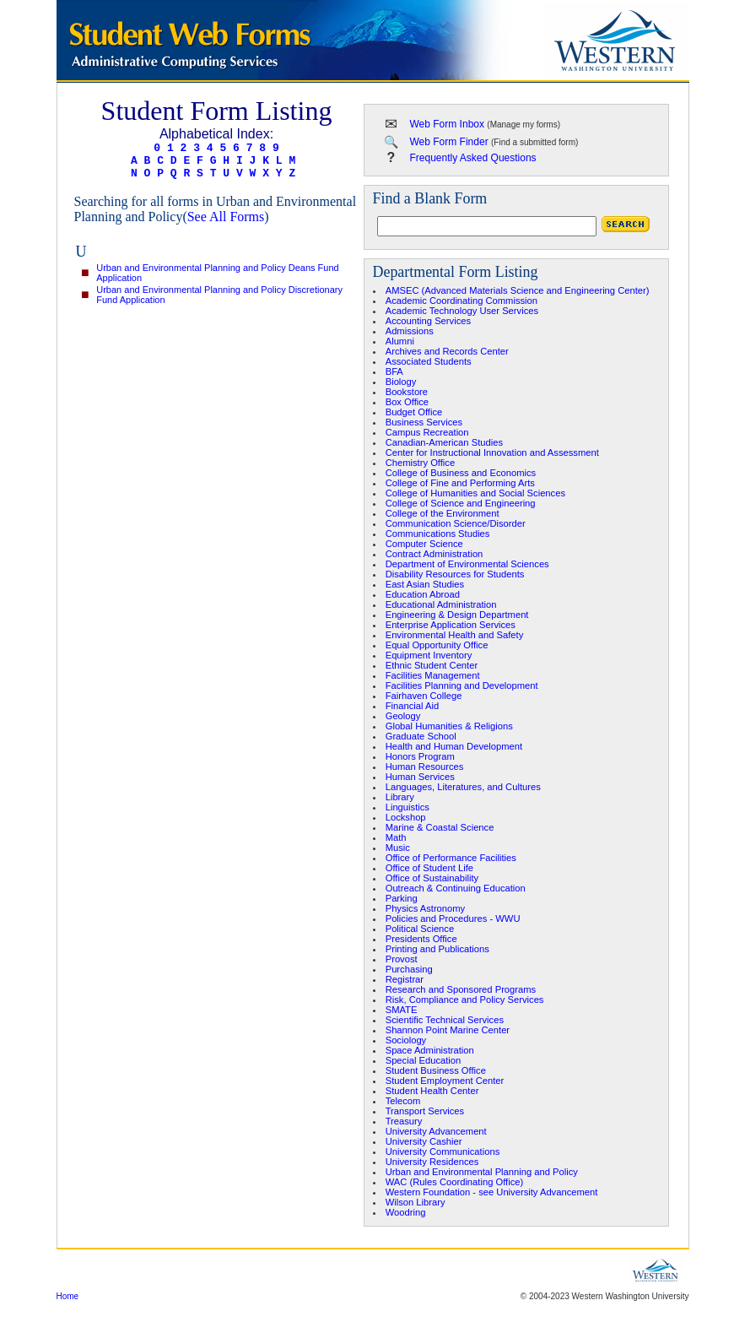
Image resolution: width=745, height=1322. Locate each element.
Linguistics (407, 807)
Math (396, 837)
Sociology (406, 1040)
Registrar (405, 979)
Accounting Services (428, 321)
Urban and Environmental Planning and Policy (482, 1172)
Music (398, 848)
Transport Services (425, 1111)
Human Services (420, 777)
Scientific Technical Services (445, 1020)
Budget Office (414, 412)
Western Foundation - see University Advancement (492, 1192)
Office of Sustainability (432, 878)
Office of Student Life (429, 868)
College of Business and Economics (461, 473)
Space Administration (430, 1050)
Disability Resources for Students (455, 574)
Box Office (407, 402)
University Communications (443, 1151)
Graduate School (421, 736)
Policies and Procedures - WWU (453, 918)
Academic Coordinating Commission (461, 300)
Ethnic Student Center (432, 665)
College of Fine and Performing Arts (460, 483)
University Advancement (436, 1131)
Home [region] (68, 1296)
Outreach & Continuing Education (456, 888)
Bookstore (407, 392)
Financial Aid (412, 706)
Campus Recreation (427, 432)
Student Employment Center (445, 1080)
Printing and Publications (437, 949)
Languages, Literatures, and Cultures (463, 787)
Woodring (406, 1212)
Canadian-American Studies (444, 442)
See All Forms (226, 216)
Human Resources (425, 766)
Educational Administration (441, 604)
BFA (394, 371)
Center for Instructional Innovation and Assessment (492, 452)
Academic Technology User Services (462, 311)
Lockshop (406, 817)
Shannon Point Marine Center (448, 1030)
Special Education (424, 1060)
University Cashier (424, 1141)
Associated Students (429, 361)
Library (400, 797)
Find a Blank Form (430, 198)
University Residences (432, 1162)
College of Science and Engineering (461, 503)
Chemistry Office (420, 463)
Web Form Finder (449, 142)
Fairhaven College (424, 696)
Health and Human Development (454, 746)
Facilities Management (433, 675)
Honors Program (420, 756)
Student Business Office (436, 1070)
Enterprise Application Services (451, 625)
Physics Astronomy (426, 908)
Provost (402, 959)
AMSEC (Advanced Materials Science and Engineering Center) (518, 290)
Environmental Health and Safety (455, 635)
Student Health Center (432, 1091)
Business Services (424, 422)
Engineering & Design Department (457, 615)
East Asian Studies (425, 584)
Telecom (403, 1101)
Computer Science (424, 544)
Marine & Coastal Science (440, 827)
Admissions (410, 331)
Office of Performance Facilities (451, 858)
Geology (403, 716)
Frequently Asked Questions (473, 158)
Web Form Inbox (447, 124)
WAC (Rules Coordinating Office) (455, 1182)
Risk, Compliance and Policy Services (465, 999)
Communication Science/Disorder (456, 523)
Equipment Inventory (429, 655)
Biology (401, 382)
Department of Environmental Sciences (467, 564)
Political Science (420, 929)
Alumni (400, 341)
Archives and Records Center (447, 351)
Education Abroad (423, 594)
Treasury (404, 1121)
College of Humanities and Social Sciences (475, 493)
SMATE (402, 1010)
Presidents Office (421, 939)
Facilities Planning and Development (462, 685)
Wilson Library (415, 1202)
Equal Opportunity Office (437, 645)
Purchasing (409, 969)
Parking (402, 898)
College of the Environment (442, 513)
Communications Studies (438, 533)
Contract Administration (434, 554)
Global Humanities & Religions (449, 726)
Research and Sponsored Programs (461, 989)
